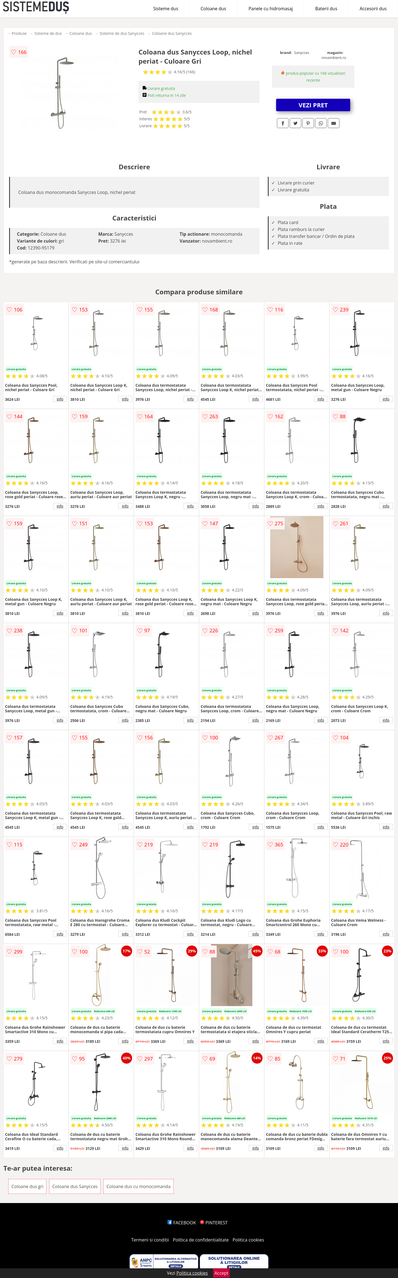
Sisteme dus (165, 9)
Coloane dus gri (27, 1186)
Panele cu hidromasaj (270, 9)
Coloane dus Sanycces (172, 33)
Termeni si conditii (150, 1240)
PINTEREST (213, 1223)
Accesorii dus (373, 9)
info (60, 398)
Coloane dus (213, 9)
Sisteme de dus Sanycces (122, 33)
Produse (19, 33)
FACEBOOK (181, 1223)
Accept (221, 1273)
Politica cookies (248, 1240)
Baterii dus (326, 9)
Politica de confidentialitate (201, 1240)
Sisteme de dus (48, 33)
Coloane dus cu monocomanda (138, 1186)
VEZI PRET (313, 105)
